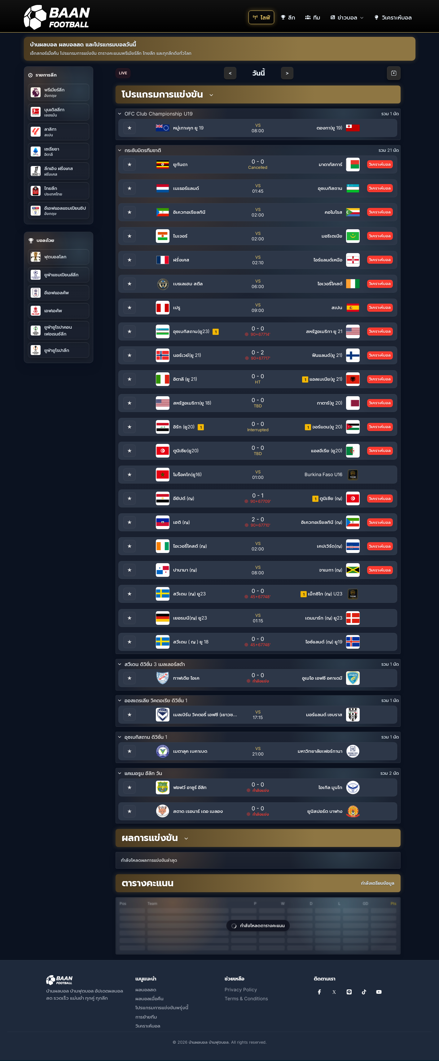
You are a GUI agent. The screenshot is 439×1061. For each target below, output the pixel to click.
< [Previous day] (230, 73)
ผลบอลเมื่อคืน (149, 999)
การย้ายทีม (146, 1017)
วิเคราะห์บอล (147, 1027)
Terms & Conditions (246, 999)
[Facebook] (319, 992)
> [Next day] (287, 73)
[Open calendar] (394, 73)
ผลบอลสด (145, 990)
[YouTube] (378, 992)
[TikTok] (364, 992)
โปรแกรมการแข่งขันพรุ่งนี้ (161, 1008)
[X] (334, 992)
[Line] (349, 992)
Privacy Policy (241, 990)
